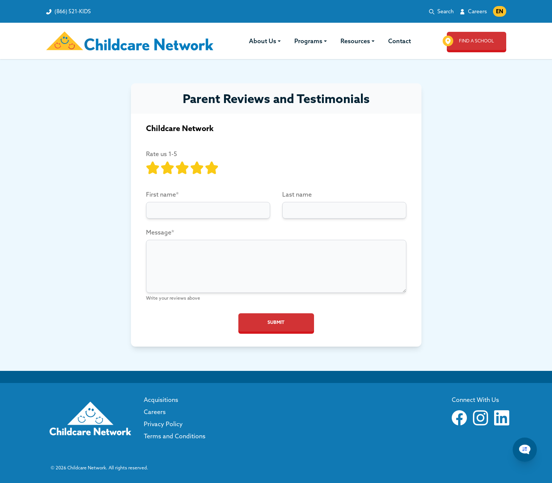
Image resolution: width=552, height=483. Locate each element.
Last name (297, 194)
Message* (160, 232)
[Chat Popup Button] (525, 450)
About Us (265, 41)
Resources (358, 41)
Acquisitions (161, 399)
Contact (399, 41)
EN (499, 11)
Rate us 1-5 (161, 154)
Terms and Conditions (174, 436)
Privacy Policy (163, 424)
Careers (477, 11)
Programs (311, 41)
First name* (162, 194)
